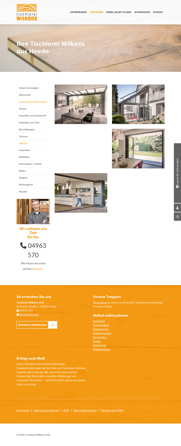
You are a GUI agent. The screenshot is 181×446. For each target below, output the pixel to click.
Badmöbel (99, 321)
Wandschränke (101, 349)
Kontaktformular (29, 314)
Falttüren (23, 143)
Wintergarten (26, 184)
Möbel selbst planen (118, 12)
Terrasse (23, 136)
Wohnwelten (142, 12)
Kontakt (158, 12)
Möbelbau (24, 156)
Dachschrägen (101, 325)
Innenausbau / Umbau (30, 163)
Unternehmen (78, 12)
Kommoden (99, 337)
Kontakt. (38, 268)
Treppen (23, 177)
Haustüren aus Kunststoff (32, 115)
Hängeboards (101, 329)
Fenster (23, 108)
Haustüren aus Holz (29, 122)
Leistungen (96, 12)
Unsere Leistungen (29, 87)
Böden (22, 170)
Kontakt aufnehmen (32, 324)
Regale (97, 341)
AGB (66, 410)
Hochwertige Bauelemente (33, 101)
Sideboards (99, 345)
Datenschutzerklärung (46, 410)
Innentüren (24, 150)
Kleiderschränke (102, 333)
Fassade (23, 191)
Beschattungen (27, 129)
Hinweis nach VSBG (112, 410)
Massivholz (25, 94)
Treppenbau (100, 302)
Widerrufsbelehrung (85, 410)
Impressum (23, 410)
